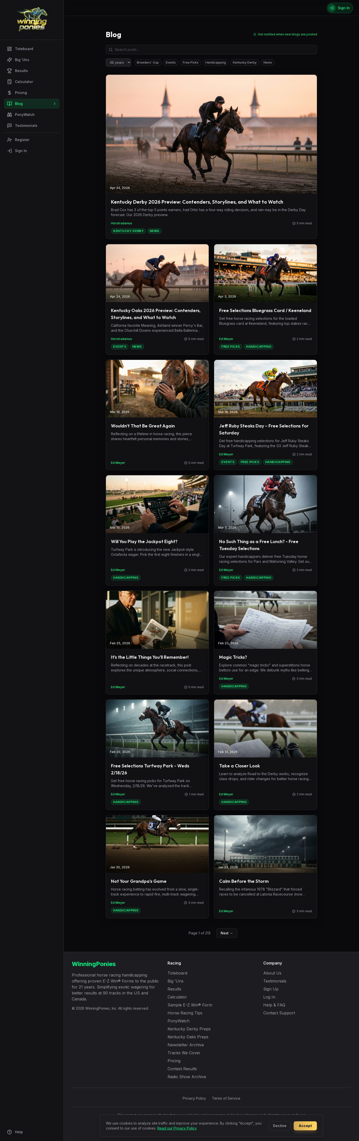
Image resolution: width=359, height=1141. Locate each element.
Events (171, 62)
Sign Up (270, 988)
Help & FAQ (274, 1004)
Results (17, 70)
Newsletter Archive (186, 1044)
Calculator (20, 81)
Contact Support (279, 1012)
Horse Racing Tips (185, 1012)
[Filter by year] (118, 62)
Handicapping (215, 62)
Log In (269, 996)
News (268, 62)
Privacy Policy (194, 1098)
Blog (32, 103)
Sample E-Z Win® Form (190, 1004)
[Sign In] (340, 8)
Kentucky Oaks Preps (188, 1036)
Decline (279, 1126)
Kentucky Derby (245, 62)
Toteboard (20, 48)
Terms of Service (226, 1098)
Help (15, 1132)
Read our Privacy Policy (177, 1128)
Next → (227, 933)
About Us (272, 973)
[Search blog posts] (211, 49)
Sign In (17, 150)
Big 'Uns (18, 59)
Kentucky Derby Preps (189, 1028)
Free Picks (190, 62)
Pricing (17, 92)
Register (18, 139)
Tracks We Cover (184, 1052)
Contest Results (182, 1068)
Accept (305, 1126)
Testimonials (22, 125)
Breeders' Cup (148, 62)
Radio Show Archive (187, 1076)
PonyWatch (21, 114)
